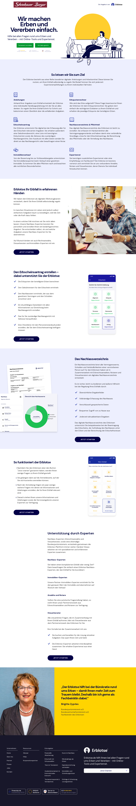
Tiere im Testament (51, 765)
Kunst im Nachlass (68, 753)
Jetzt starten (26, 252)
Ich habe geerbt (43, 45)
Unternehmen (11, 748)
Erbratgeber (49, 748)
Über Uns (10, 757)
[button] (106, 770)
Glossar (25, 753)
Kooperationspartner (30, 761)
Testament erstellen (25, 45)
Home (9, 753)
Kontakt (9, 772)
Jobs (8, 768)
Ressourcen (27, 748)
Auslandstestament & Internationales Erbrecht (52, 773)
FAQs (25, 757)
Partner (9, 761)
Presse (9, 764)
